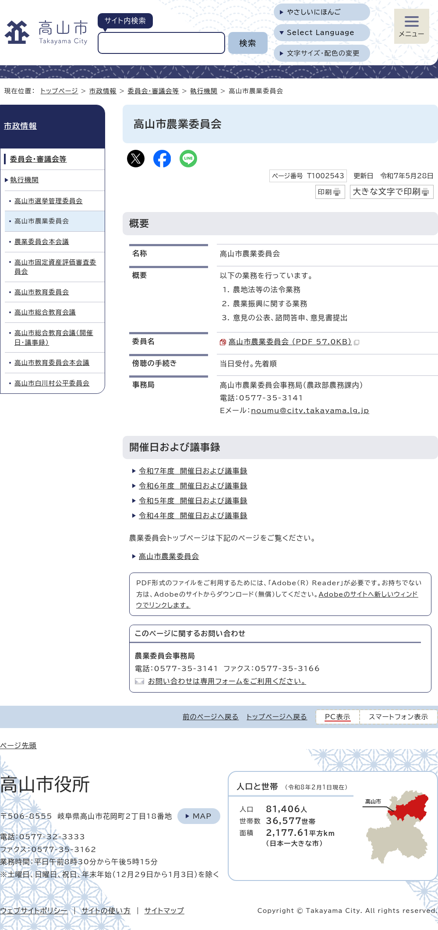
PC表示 (338, 717)
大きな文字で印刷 (387, 191)
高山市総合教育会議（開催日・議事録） (53, 337)
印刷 (325, 192)
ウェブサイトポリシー (34, 910)
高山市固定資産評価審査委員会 (55, 267)
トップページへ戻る (277, 717)
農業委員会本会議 (41, 241)
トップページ (59, 91)
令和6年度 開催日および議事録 (193, 485)
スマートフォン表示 (398, 717)
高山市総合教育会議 (45, 312)
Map (202, 816)
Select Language (321, 32)
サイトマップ (164, 910)
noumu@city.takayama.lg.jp (310, 410)
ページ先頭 (18, 745)
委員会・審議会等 (154, 91)
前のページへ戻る (211, 717)
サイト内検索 (125, 20)
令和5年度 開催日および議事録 (193, 500)
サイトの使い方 (106, 910)
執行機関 (203, 91)
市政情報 (103, 91)
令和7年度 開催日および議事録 (193, 470)
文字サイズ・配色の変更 (323, 53)
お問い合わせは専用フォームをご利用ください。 (227, 681)
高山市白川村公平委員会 (52, 383)
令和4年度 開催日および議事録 (193, 515)
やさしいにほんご (314, 12)
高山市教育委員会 (41, 292)
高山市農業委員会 (169, 556)
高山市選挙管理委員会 (48, 201)
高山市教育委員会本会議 (52, 362)
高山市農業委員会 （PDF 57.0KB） (294, 341)
